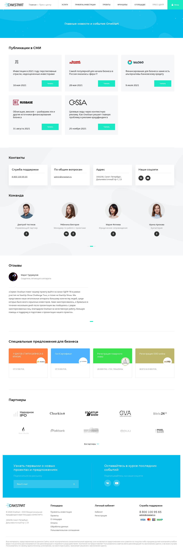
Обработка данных (59, 526)
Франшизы (122, 5)
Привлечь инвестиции (85, 5)
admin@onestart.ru (63, 177)
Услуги (65, 5)
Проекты (106, 5)
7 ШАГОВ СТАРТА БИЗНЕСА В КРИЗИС (28, 355)
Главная (33, 5)
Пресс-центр (158, 5)
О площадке (140, 5)
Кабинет (99, 512)
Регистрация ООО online (152, 353)
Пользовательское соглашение (65, 530)
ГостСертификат (63, 353)
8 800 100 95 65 (19, 177)
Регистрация (101, 515)
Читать (50, 84)
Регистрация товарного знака (109, 355)
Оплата (54, 523)
